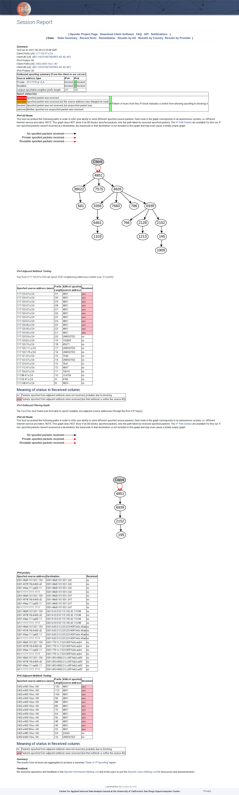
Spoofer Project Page (84, 34)
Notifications (159, 34)
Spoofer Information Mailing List (81, 771)
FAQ (139, 34)
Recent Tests (88, 38)
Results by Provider (178, 38)
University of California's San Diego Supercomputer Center (148, 791)
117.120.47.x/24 (44, 53)
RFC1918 (32, 82)
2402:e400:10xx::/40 (46, 63)
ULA (42, 82)
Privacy (207, 791)
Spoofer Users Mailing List (142, 771)
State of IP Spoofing (97, 762)
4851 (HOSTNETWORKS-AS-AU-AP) (51, 56)
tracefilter (26, 411)
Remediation (107, 38)
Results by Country (150, 38)
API (146, 34)
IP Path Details (184, 122)
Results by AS (127, 38)
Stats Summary (67, 38)
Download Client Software (117, 34)
